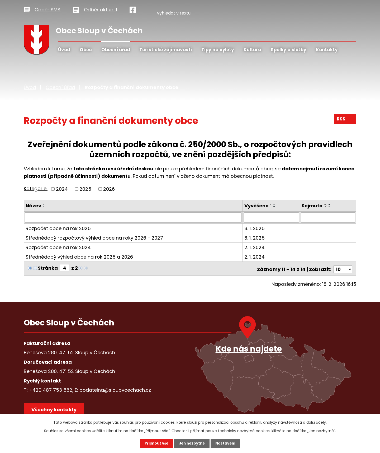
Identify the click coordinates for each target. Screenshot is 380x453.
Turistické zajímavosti (165, 49)
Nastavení (227, 443)
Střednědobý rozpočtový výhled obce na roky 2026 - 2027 (94, 237)
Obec (86, 49)
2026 (109, 189)
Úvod (64, 49)
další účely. (316, 422)
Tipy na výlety (217, 49)
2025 (85, 189)
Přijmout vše (155, 443)
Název (33, 205)
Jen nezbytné (192, 443)
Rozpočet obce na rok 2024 (58, 247)
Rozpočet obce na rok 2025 (58, 228)
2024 (62, 189)
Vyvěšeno (258, 205)
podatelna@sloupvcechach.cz (115, 388)
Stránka (48, 267)
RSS (345, 120)
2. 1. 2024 (255, 247)
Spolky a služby (288, 49)
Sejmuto (314, 205)
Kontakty (327, 49)
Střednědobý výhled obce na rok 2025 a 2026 (79, 256)
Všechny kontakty (55, 409)
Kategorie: (36, 188)
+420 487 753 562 (50, 388)
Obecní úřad (115, 49)
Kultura (252, 49)
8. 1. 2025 (255, 228)
